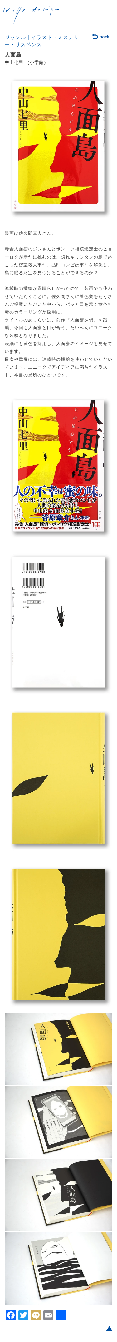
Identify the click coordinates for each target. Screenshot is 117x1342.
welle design (31, 15)
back (101, 37)
